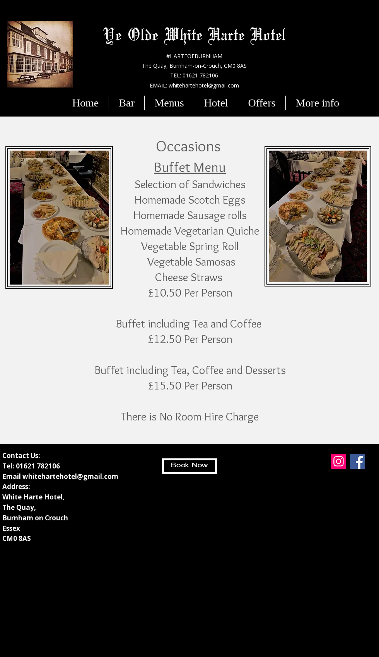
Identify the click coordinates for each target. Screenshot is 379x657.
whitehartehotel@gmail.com (70, 476)
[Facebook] (357, 461)
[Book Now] (189, 466)
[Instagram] (338, 461)
